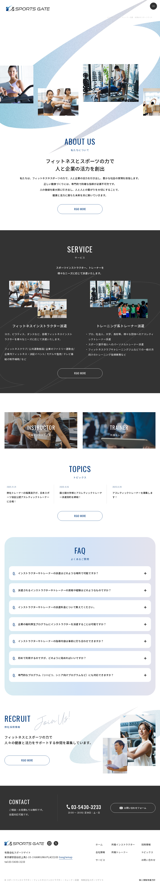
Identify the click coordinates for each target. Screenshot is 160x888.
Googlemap (65, 857)
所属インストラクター (123, 844)
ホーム (99, 844)
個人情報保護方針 (147, 879)
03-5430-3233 (86, 806)
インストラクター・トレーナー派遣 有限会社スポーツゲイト (28, 8)
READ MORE (80, 209)
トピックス (147, 852)
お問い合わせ (148, 859)
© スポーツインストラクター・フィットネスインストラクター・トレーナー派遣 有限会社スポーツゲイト (54, 879)
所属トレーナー (119, 852)
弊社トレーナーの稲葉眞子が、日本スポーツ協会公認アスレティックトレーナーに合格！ (28, 497)
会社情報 (100, 852)
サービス (100, 859)
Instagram (49, 843)
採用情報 (146, 844)
